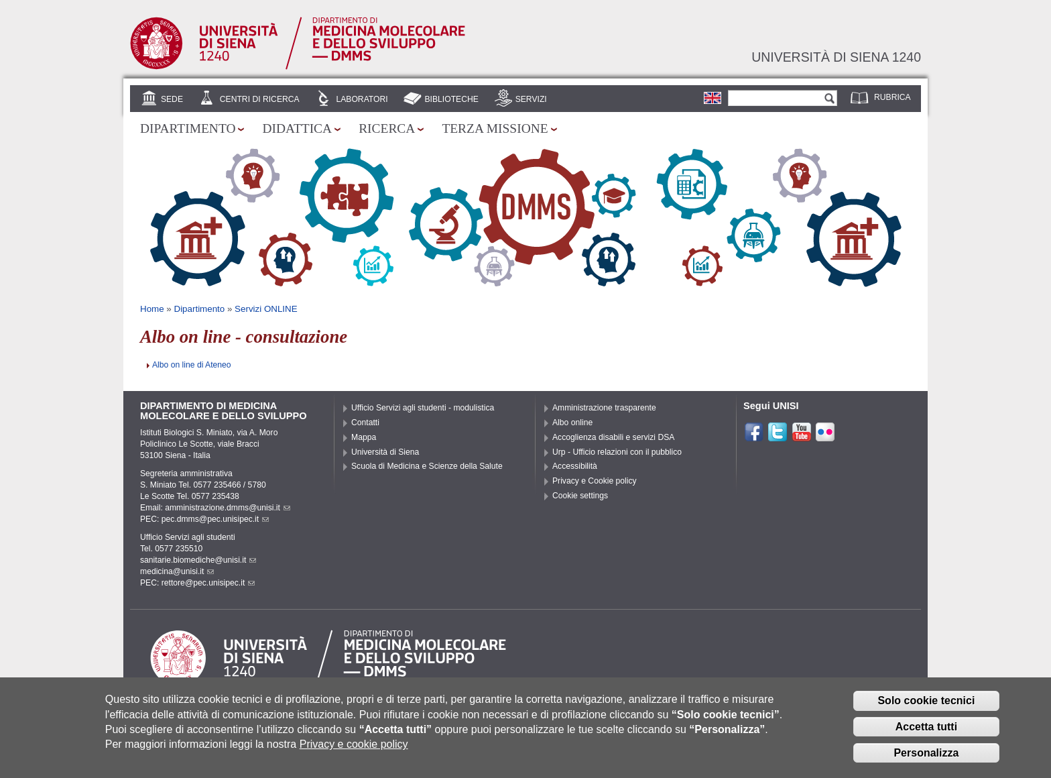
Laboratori (361, 99)
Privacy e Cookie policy (594, 481)
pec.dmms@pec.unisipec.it (215, 519)
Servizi (531, 99)
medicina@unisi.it (177, 571)
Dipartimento (187, 128)
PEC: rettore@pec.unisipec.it (197, 583)
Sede (172, 99)
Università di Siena (385, 452)
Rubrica (892, 97)
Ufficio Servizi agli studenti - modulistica (422, 407)
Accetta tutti (926, 734)
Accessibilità (574, 466)
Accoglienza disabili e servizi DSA (613, 437)
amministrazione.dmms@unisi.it (227, 507)
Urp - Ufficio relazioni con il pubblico (617, 452)
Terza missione (495, 128)
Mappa (363, 437)
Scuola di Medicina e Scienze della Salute (427, 466)
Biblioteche (451, 99)
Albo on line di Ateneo (191, 365)
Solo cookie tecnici (926, 708)
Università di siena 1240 (836, 57)
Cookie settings (580, 495)
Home (152, 309)
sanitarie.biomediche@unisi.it (198, 560)
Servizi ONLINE (266, 309)
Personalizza (926, 761)
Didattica (297, 128)
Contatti (365, 422)
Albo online (572, 422)
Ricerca (387, 128)
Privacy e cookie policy (354, 752)
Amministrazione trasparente (604, 407)
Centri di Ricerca (260, 99)
